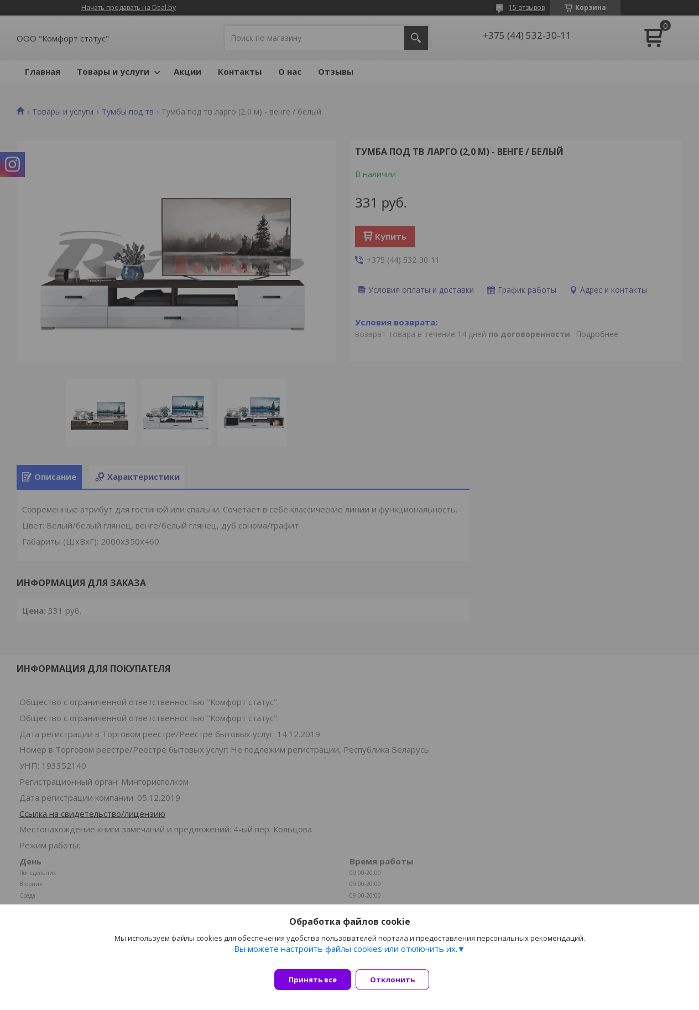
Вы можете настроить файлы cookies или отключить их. (345, 955)
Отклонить (399, 980)
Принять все (313, 980)
